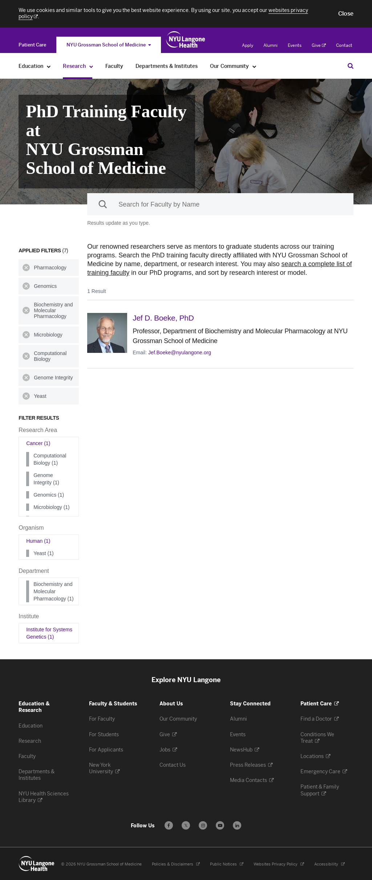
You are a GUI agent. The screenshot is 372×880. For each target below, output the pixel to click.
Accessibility (329, 864)
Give (319, 45)
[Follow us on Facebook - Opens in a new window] (169, 825)
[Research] (91, 66)
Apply (247, 45)
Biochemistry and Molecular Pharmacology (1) (53, 591)
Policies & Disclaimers (176, 864)
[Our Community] (254, 66)
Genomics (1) (48, 495)
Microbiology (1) (51, 507)
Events (295, 45)
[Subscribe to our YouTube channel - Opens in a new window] (220, 825)
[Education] (48, 66)
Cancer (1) (38, 443)
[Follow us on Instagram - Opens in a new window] (203, 825)
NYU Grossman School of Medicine (108, 45)
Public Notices (226, 864)
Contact (344, 45)
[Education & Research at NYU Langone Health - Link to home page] (185, 39)
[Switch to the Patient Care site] (32, 45)
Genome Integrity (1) (46, 478)
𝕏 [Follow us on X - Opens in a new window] (186, 826)
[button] (345, 14)
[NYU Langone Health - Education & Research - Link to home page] (37, 863)
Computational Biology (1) (49, 459)
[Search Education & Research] (350, 65)
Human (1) (38, 541)
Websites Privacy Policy (279, 864)
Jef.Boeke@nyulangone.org (179, 352)
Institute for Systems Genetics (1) (49, 633)
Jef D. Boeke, (163, 318)
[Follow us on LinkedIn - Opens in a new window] (237, 825)
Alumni (270, 45)
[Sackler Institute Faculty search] (220, 204)
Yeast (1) (43, 553)
